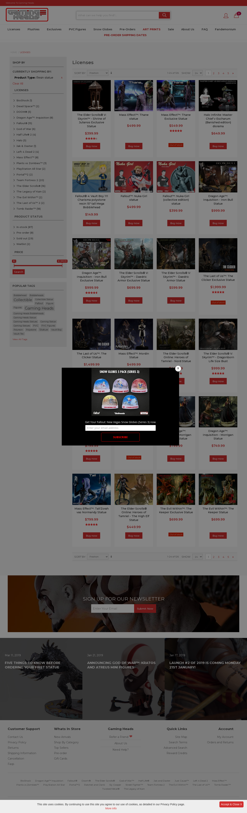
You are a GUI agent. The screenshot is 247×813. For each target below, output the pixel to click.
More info (111, 808)
